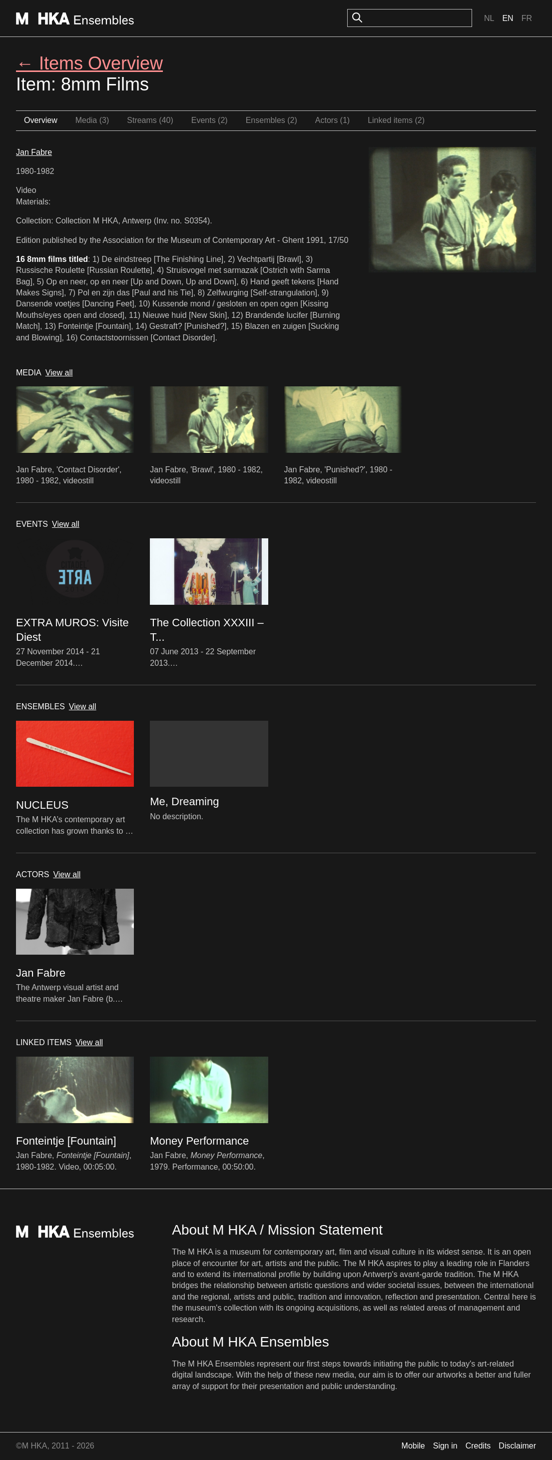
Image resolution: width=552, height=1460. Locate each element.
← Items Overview (89, 63)
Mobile (413, 1446)
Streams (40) (150, 120)
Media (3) (92, 120)
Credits (478, 1446)
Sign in (445, 1446)
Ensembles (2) (271, 120)
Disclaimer (517, 1446)
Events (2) (209, 120)
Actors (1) (332, 120)
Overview (40, 120)
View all (59, 372)
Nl (489, 18)
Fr (527, 18)
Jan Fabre (34, 152)
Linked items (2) (396, 120)
